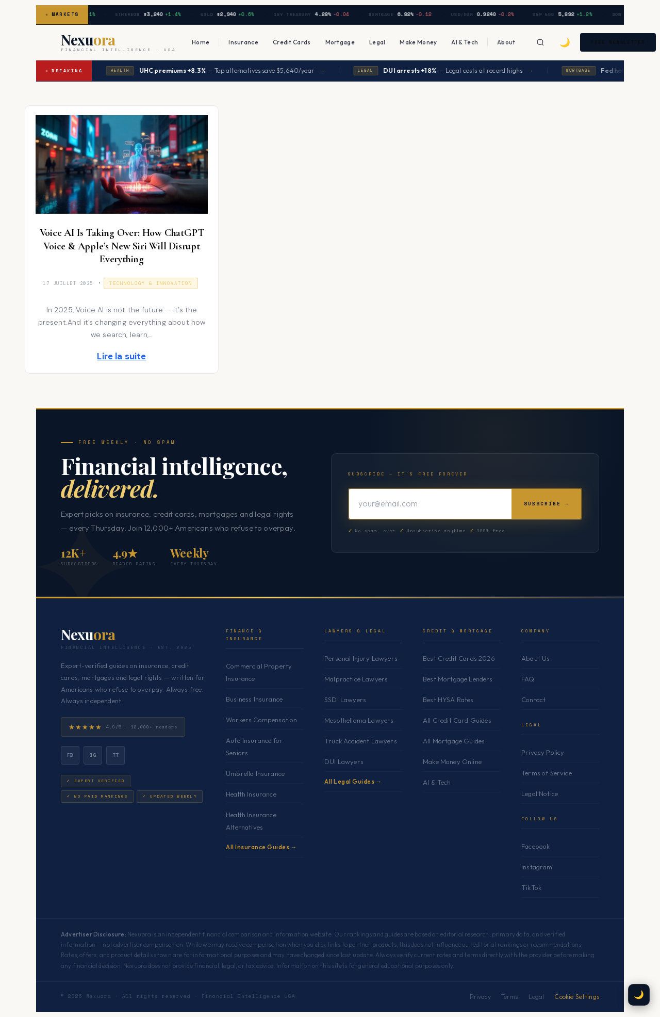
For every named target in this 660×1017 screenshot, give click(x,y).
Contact (533, 699)
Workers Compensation (261, 720)
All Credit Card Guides (457, 720)
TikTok (531, 887)
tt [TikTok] (115, 755)
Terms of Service (546, 773)
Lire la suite (121, 356)
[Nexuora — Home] (118, 42)
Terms (509, 996)
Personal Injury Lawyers (361, 658)
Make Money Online (452, 761)
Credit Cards (292, 42)
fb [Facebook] (70, 755)
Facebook (535, 846)
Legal (377, 42)
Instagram (537, 867)
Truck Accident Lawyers (360, 741)
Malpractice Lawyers (356, 679)
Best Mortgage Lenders (458, 679)
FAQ (528, 679)
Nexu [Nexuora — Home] (88, 634)
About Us (535, 658)
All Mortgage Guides (454, 741)
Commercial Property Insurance (259, 672)
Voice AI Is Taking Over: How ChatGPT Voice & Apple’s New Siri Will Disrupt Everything (122, 246)
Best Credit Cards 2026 (459, 658)
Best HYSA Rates (448, 699)
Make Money (418, 42)
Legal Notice (539, 793)
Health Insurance (251, 794)
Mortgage (340, 42)
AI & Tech (464, 42)
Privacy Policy (542, 752)
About (506, 42)
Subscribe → (546, 503)
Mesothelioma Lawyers (358, 720)
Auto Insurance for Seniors (254, 746)
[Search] (541, 42)
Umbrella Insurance (255, 773)
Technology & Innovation (150, 283)
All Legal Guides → (353, 781)
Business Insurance (254, 699)
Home (200, 42)
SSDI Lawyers (345, 699)
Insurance (243, 42)
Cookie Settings (576, 996)
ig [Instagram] (93, 755)
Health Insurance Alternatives (251, 821)
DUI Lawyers (344, 761)
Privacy (480, 996)
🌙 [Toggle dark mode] (565, 42)
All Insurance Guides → (261, 847)
